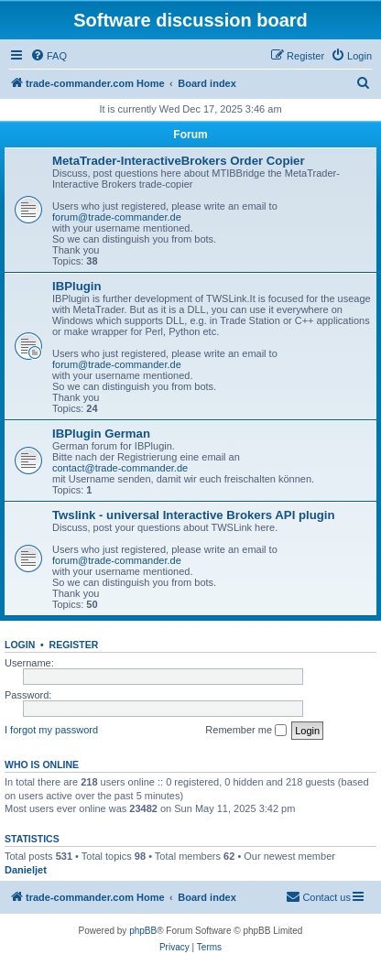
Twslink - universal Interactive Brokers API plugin (193, 515)
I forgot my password (51, 729)
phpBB (143, 931)
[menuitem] (48, 56)
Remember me (246, 730)
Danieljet (26, 869)
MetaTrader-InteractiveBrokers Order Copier (178, 161)
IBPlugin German (101, 433)
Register (74, 644)
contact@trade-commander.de (120, 467)
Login (20, 644)
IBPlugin (76, 286)
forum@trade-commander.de (116, 216)
